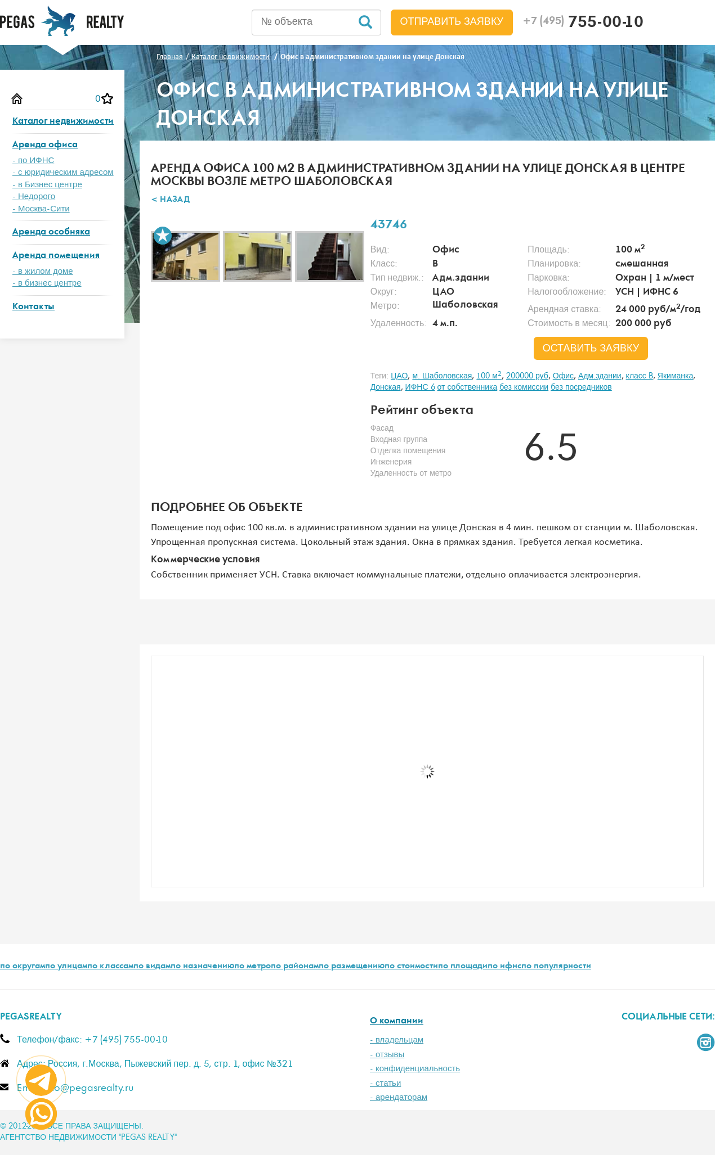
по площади (463, 967)
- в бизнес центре (47, 283)
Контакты (33, 307)
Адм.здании (600, 376)
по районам (295, 967)
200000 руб (527, 376)
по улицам (66, 967)
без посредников (581, 387)
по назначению (202, 967)
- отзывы (387, 1054)
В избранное (163, 236)
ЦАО (399, 376)
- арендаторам (398, 1097)
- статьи (385, 1083)
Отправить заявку (452, 22)
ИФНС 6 (420, 387)
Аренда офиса (45, 145)
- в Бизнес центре (47, 185)
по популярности (556, 967)
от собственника (467, 387)
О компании (396, 1021)
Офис (563, 376)
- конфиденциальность (415, 1068)
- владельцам (396, 1040)
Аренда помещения (56, 256)
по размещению (352, 967)
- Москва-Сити (41, 209)
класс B (639, 376)
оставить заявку (591, 349)
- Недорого (33, 196)
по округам (22, 967)
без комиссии (523, 387)
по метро (252, 967)
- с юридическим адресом (63, 172)
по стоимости (411, 967)
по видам (152, 967)
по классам (110, 967)
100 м (489, 376)
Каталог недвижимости (63, 122)
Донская (385, 387)
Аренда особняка (51, 232)
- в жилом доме (42, 271)
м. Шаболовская (442, 376)
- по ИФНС (33, 160)
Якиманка (675, 376)
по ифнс (504, 967)
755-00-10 (583, 23)
